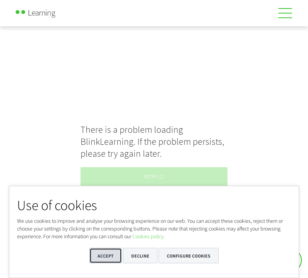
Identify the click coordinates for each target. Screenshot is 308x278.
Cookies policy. (148, 236)
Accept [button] (106, 256)
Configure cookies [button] (188, 256)
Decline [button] (140, 256)
